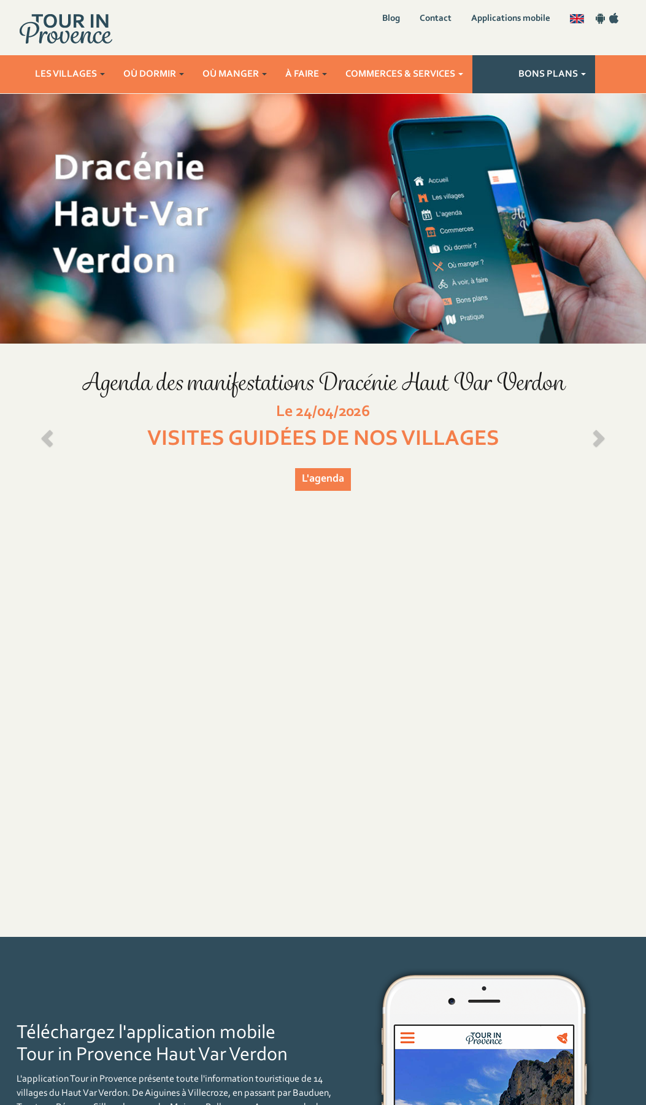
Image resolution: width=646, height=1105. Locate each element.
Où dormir (153, 74)
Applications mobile (510, 18)
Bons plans (552, 74)
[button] (48, 434)
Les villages (70, 74)
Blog (391, 18)
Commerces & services (404, 74)
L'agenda (323, 479)
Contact (436, 18)
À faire (306, 74)
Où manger (234, 74)
